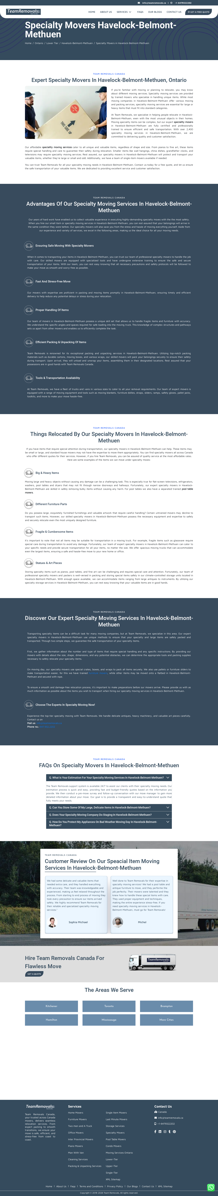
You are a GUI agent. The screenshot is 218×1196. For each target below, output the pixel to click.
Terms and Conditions (91, 1186)
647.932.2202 (47, 726)
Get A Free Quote (198, 12)
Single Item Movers (116, 1112)
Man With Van (76, 1152)
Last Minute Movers (116, 1119)
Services (124, 11)
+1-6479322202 (181, 2)
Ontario (39, 43)
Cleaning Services (78, 1159)
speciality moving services (57, 147)
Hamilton (51, 1020)
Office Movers (75, 1132)
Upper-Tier (112, 1166)
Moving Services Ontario (119, 1152)
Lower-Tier (112, 1159)
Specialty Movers (115, 1132)
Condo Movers (113, 1146)
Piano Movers (75, 1146)
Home (91, 11)
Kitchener (51, 1006)
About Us (106, 11)
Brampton (166, 1006)
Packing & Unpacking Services (84, 1166)
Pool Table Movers (116, 1139)
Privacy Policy (115, 1186)
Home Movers (75, 1112)
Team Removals (36, 353)
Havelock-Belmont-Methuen (77, 43)
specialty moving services (79, 223)
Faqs (72, 1186)
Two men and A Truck (80, 1126)
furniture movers (98, 673)
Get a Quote (34, 974)
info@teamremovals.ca (152, 2)
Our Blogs (155, 11)
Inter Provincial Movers (80, 1139)
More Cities (167, 1020)
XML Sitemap (113, 1179)
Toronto (109, 1006)
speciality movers (183, 122)
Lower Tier (52, 43)
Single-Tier (112, 1172)
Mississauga (109, 1020)
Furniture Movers (77, 1119)
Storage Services (115, 1126)
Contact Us (174, 11)
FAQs (140, 11)
